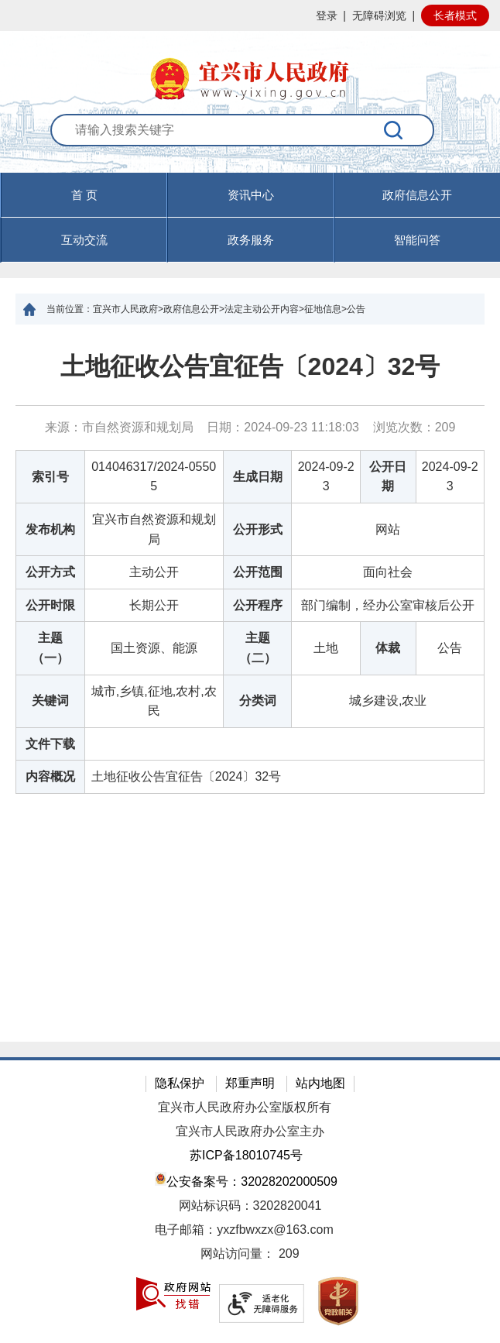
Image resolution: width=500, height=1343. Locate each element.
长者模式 (455, 15)
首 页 (84, 194)
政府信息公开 (417, 194)
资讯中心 (251, 194)
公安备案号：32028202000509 (246, 1180)
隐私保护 (179, 1083)
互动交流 (84, 239)
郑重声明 (250, 1083)
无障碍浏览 (379, 15)
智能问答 (417, 239)
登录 (326, 15)
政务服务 (251, 239)
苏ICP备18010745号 (246, 1155)
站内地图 (320, 1083)
